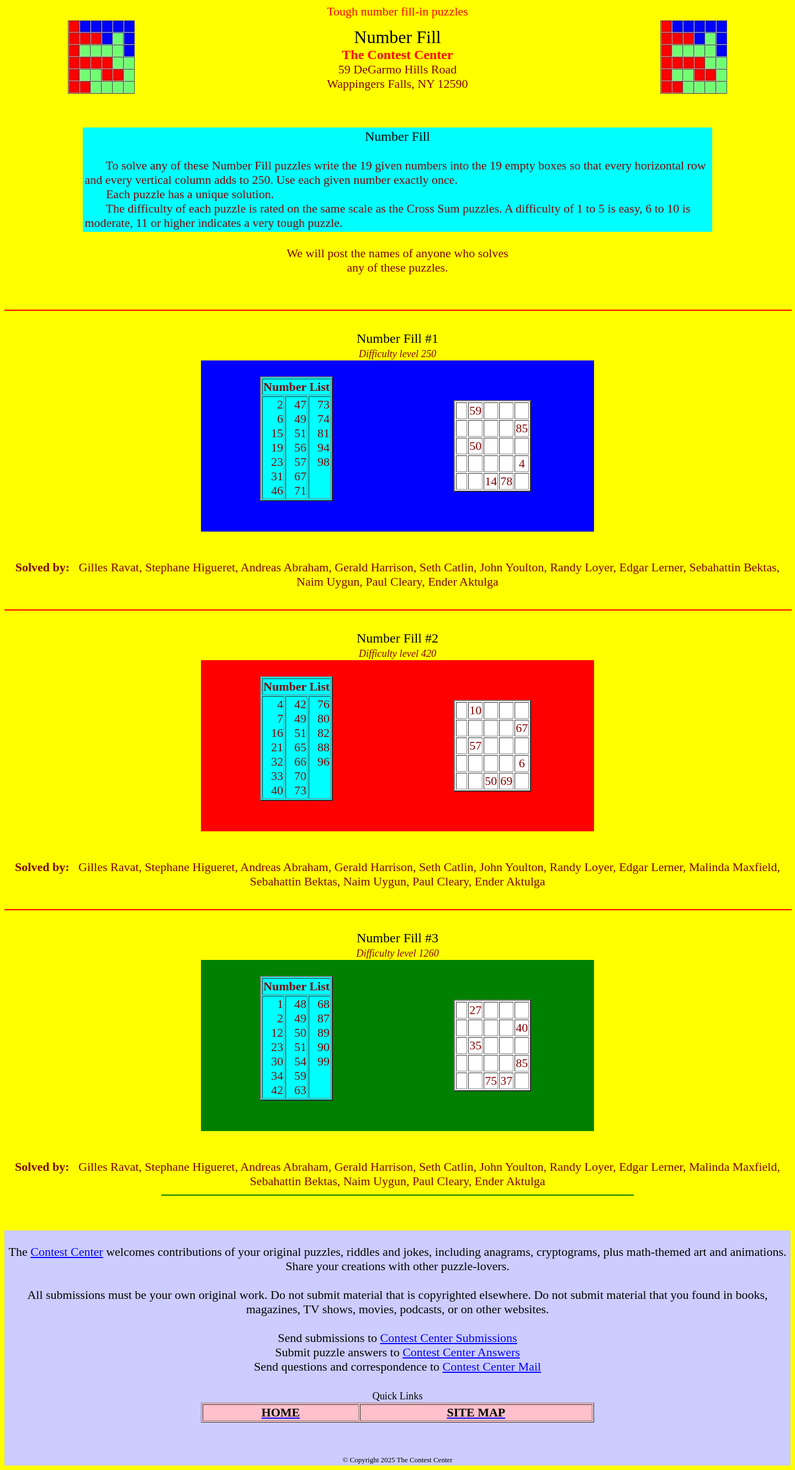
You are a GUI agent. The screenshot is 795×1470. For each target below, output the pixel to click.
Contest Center (66, 1252)
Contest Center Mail (492, 1366)
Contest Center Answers (461, 1352)
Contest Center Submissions (448, 1338)
